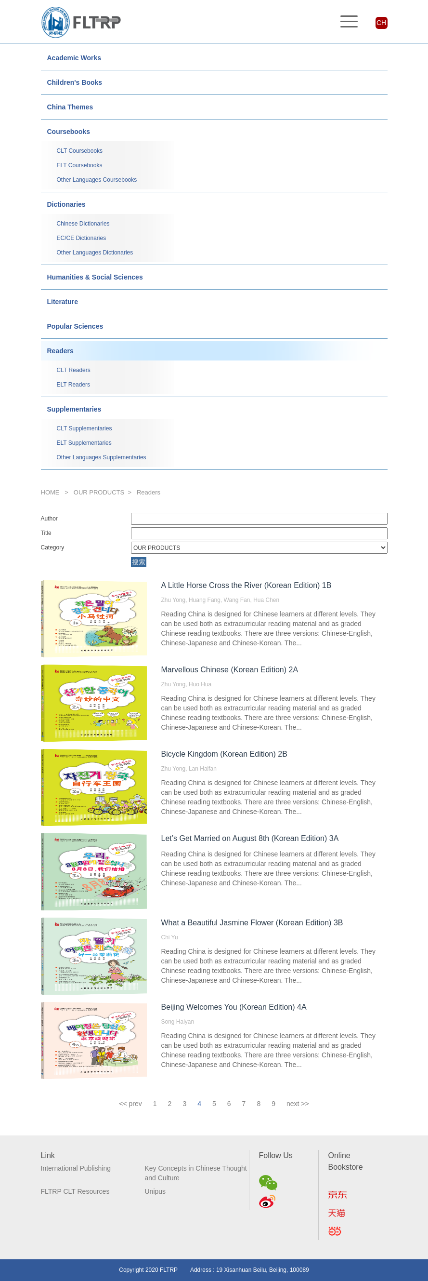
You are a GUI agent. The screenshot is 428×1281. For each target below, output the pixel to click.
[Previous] (130, 1103)
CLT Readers (74, 370)
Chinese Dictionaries (83, 223)
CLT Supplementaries (84, 428)
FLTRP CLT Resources (75, 1191)
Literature (62, 302)
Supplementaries (74, 409)
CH (381, 23)
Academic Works (74, 58)
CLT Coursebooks (80, 150)
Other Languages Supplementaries (101, 457)
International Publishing (76, 1168)
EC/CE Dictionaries (81, 238)
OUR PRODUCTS (99, 492)
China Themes (70, 107)
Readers (60, 351)
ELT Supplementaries (84, 443)
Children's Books (75, 82)
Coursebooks (68, 131)
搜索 (138, 562)
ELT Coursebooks (80, 165)
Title (46, 533)
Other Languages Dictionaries (95, 252)
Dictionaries (66, 204)
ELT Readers (74, 384)
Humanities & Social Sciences (95, 277)
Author (49, 518)
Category (53, 547)
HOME (50, 492)
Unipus (155, 1191)
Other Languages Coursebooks (97, 179)
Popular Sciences (75, 326)
